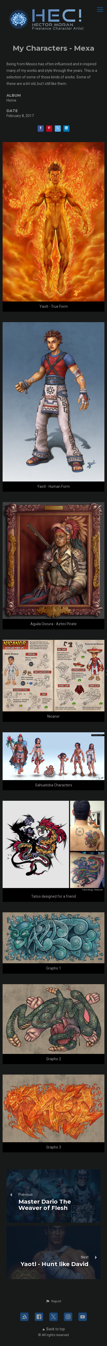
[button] (53, 1301)
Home (11, 100)
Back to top (53, 1329)
